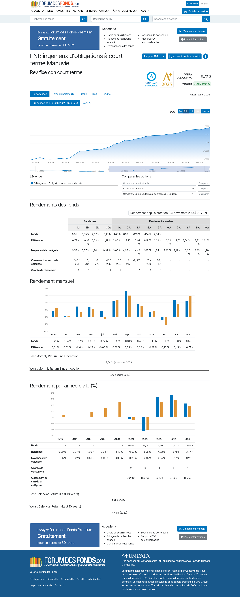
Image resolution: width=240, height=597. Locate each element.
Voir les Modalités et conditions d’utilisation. (162, 574)
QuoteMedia (192, 570)
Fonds (60, 10)
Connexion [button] (192, 3)
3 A (185, 111)
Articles (47, 10)
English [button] (204, 3)
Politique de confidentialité (44, 579)
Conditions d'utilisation (89, 579)
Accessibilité (67, 579)
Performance (40, 93)
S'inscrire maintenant (192, 31)
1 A (180, 111)
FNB (68, 10)
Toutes (205, 111)
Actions (78, 10)
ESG (94, 93)
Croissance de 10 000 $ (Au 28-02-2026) (55, 102)
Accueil (35, 10)
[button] (83, 19)
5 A (191, 111)
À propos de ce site (41, 585)
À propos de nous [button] (126, 10)
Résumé (106, 93)
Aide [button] (145, 10)
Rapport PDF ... (154, 56)
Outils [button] (105, 10)
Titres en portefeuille (63, 93)
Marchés (91, 10)
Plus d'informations (193, 39)
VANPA (86, 102)
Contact (59, 585)
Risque (83, 93)
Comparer (204, 183)
